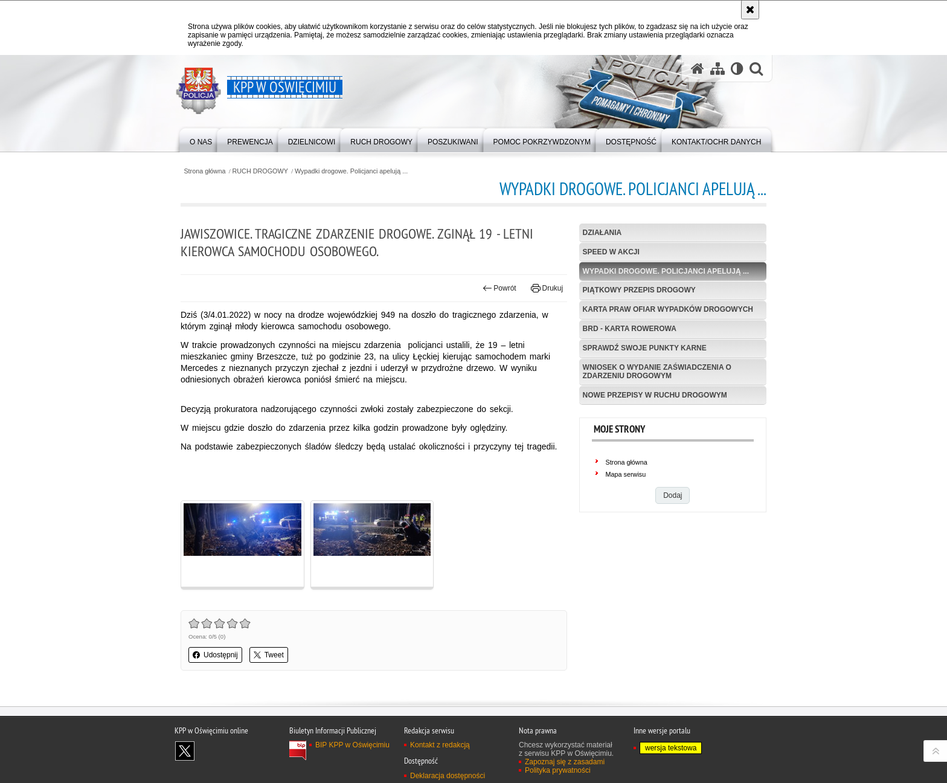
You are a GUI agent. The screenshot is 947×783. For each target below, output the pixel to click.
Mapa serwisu (626, 474)
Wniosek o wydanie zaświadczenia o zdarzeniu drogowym (657, 371)
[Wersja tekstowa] (737, 68)
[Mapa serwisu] (717, 68)
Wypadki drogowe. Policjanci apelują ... (351, 171)
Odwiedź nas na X (184, 751)
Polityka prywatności (558, 770)
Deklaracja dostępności (447, 776)
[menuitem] (201, 139)
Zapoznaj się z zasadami (565, 762)
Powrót (499, 288)
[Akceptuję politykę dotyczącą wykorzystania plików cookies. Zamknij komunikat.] (750, 9)
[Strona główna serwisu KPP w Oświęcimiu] (697, 68)
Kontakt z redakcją (440, 745)
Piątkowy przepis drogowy (639, 290)
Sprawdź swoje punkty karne (645, 348)
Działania (602, 232)
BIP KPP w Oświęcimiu (352, 745)
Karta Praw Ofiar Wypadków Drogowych (668, 309)
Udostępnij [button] (215, 655)
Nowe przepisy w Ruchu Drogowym (655, 395)
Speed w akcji (611, 252)
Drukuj (547, 288)
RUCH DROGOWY (260, 171)
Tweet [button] (269, 655)
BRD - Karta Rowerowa (629, 328)
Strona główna (204, 171)
